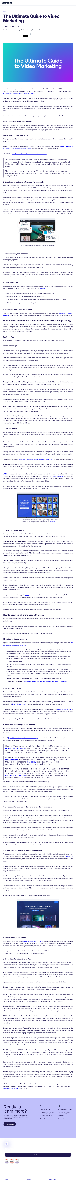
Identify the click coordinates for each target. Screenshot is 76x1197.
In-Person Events (31, 1195)
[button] (73, 3)
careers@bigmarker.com (16, 1172)
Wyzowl (42, 288)
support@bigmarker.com (17, 1170)
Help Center (52, 1195)
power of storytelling (64, 709)
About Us (52, 1186)
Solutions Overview (32, 1183)
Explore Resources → (64, 1119)
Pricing (51, 1183)
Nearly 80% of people (19, 704)
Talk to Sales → (44, 1119)
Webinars (6, 474)
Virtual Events (31, 1189)
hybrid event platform (56, 476)
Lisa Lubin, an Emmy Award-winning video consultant (29, 154)
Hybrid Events (31, 1192)
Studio (6, 1186)
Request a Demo (54, 1189)
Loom (27, 595)
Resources (52, 1192)
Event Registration (10, 1192)
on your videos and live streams (32, 941)
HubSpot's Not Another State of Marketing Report (19, 93)
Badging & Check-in (10, 1195)
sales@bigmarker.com (14, 1167)
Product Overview (10, 1183)
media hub (69, 856)
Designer (7, 1189)
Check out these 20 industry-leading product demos (36, 459)
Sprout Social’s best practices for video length (23, 738)
